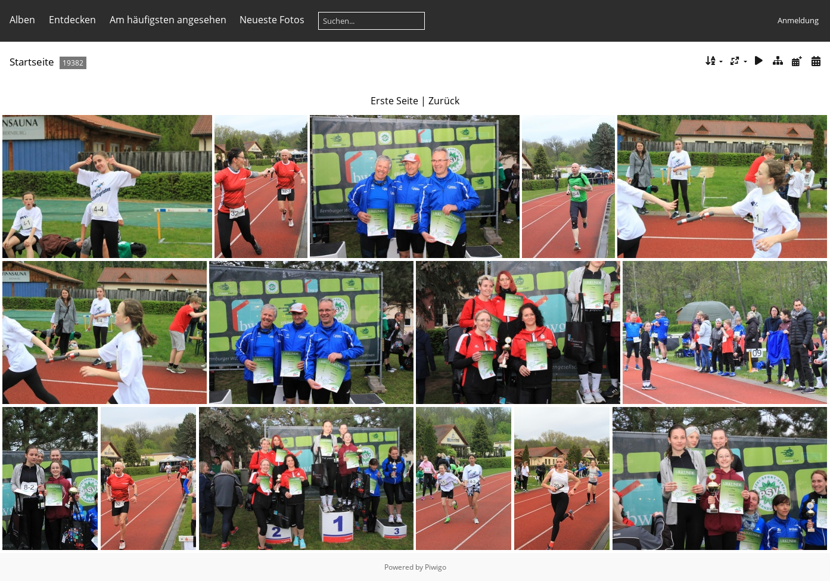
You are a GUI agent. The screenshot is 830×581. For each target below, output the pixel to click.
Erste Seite (394, 100)
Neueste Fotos (272, 19)
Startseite (32, 62)
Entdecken (72, 19)
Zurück (443, 100)
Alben (22, 19)
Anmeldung (798, 20)
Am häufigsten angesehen (168, 19)
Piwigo (435, 567)
